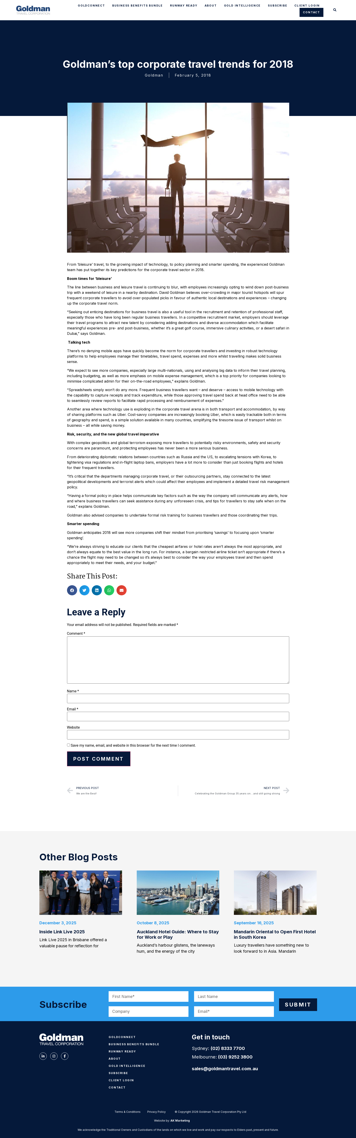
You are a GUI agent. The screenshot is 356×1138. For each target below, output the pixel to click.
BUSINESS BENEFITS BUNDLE (137, 5)
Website (73, 727)
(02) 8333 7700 (227, 1049)
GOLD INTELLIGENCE (242, 5)
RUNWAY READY (183, 5)
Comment (76, 633)
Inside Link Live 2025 (62, 932)
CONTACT (311, 12)
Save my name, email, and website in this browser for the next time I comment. (133, 745)
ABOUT (211, 5)
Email (72, 709)
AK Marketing (180, 1121)
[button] (335, 10)
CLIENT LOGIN (307, 5)
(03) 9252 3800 (235, 1058)
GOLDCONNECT (91, 5)
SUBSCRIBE (277, 5)
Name (73, 691)
